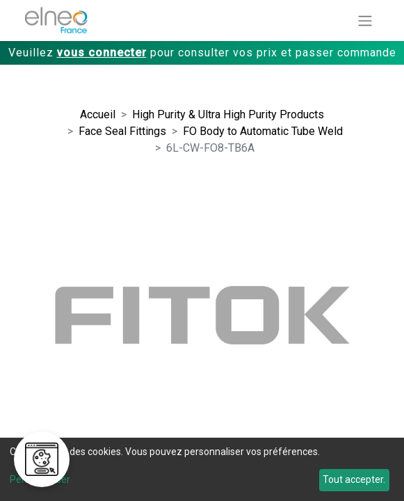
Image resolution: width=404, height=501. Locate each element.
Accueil (97, 114)
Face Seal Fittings (122, 131)
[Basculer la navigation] (365, 20)
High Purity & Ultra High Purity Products (228, 114)
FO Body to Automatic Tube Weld (263, 131)
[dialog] (202, 469)
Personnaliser (40, 479)
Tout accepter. (354, 479)
